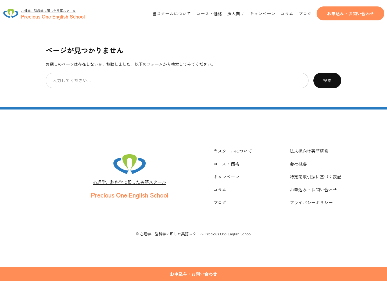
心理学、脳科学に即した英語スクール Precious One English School (195, 233)
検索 (327, 80)
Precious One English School (129, 194)
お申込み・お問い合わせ (350, 13)
